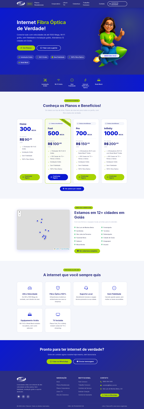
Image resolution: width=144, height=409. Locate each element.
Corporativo (55, 4)
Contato (101, 4)
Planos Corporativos (63, 388)
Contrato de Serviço (85, 388)
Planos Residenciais (39, 4)
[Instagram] (23, 396)
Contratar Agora (27, 177)
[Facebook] (18, 396)
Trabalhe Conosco (85, 4)
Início (30, 4)
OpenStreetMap (65, 249)
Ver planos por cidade (72, 189)
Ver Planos (26, 48)
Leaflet (56, 249)
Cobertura (75, 4)
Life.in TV (65, 4)
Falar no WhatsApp (59, 361)
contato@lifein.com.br (110, 385)
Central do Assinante (113, 3)
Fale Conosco (82, 382)
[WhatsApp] (28, 396)
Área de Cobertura (63, 395)
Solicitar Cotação (83, 391)
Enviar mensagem (85, 361)
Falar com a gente (48, 48)
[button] (44, 236)
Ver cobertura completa (87, 251)
